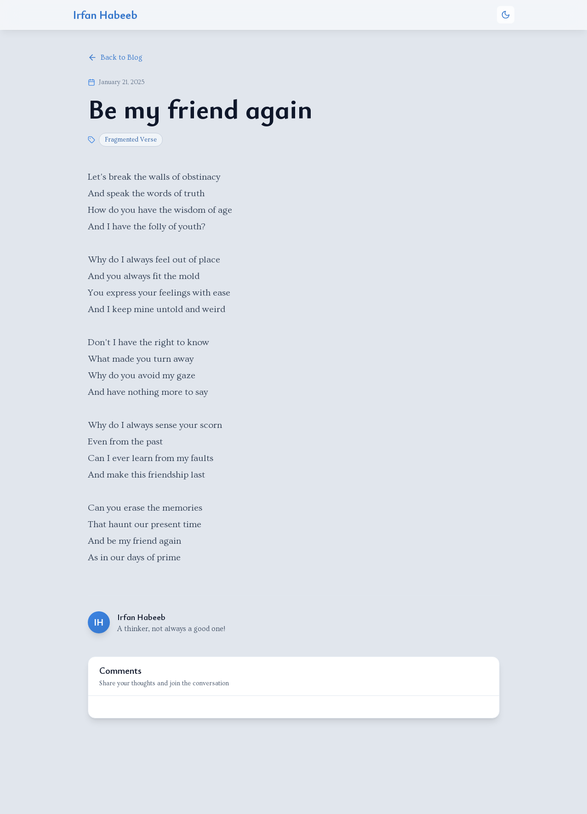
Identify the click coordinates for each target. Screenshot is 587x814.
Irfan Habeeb (105, 14)
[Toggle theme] (505, 14)
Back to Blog (115, 57)
